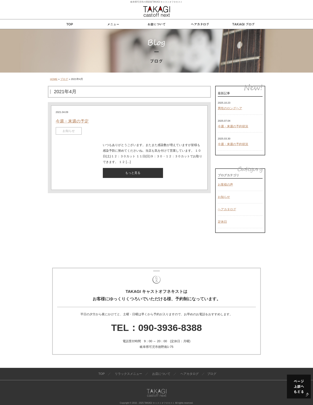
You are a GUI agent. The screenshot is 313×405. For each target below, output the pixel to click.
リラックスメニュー (128, 373)
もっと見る (132, 172)
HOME (54, 79)
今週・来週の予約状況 (233, 126)
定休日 (222, 221)
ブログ (64, 79)
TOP (101, 373)
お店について (161, 373)
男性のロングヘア (230, 108)
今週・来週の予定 (72, 121)
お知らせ (69, 131)
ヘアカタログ (227, 209)
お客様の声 (225, 184)
